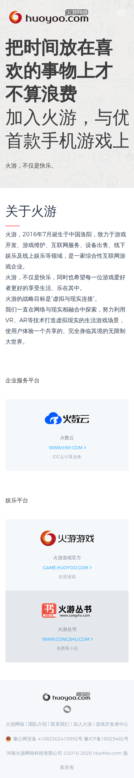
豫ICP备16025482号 (106, 738)
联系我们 (60, 724)
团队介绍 (37, 724)
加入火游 (82, 724)
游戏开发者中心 (112, 724)
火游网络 (15, 724)
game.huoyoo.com (65, 567)
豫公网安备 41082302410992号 (48, 738)
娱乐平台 (16, 500)
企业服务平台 (22, 380)
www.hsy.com (66, 447)
